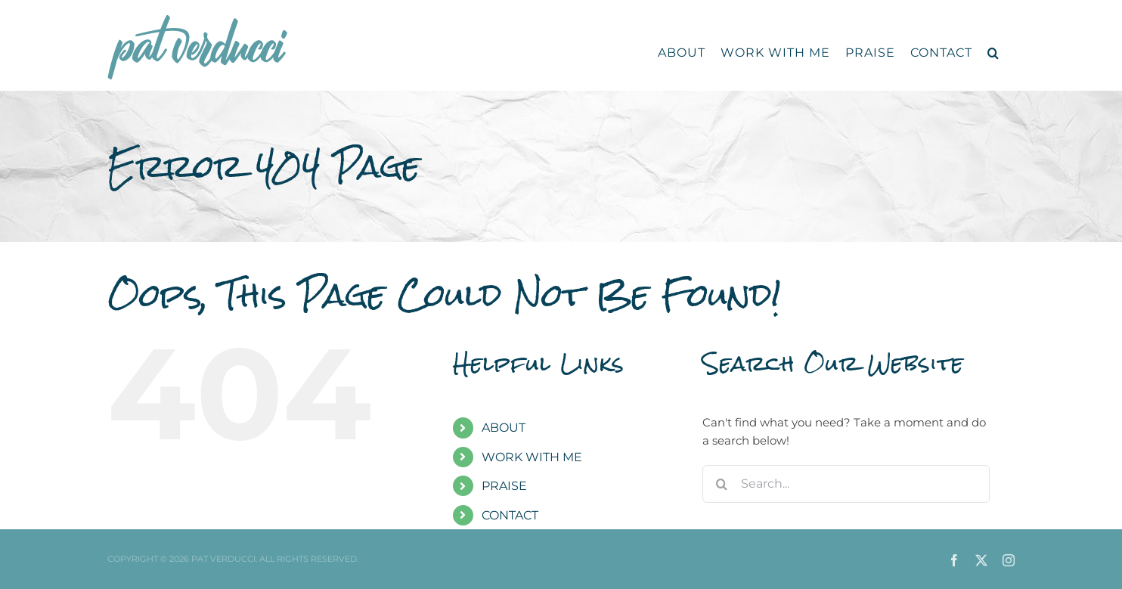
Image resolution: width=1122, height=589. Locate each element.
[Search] (721, 484)
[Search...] (846, 484)
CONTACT (510, 515)
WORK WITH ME (532, 457)
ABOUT (503, 427)
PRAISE (504, 486)
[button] (993, 53)
